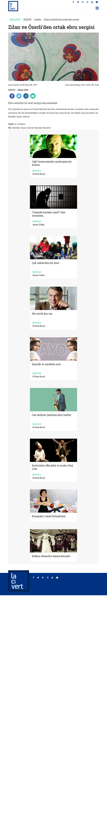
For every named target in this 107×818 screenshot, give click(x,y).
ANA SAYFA (15, 19)
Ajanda (37, 19)
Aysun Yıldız (38, 225)
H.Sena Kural (39, 174)
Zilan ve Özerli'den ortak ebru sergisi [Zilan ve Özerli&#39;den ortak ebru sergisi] (61, 19)
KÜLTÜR (27, 19)
